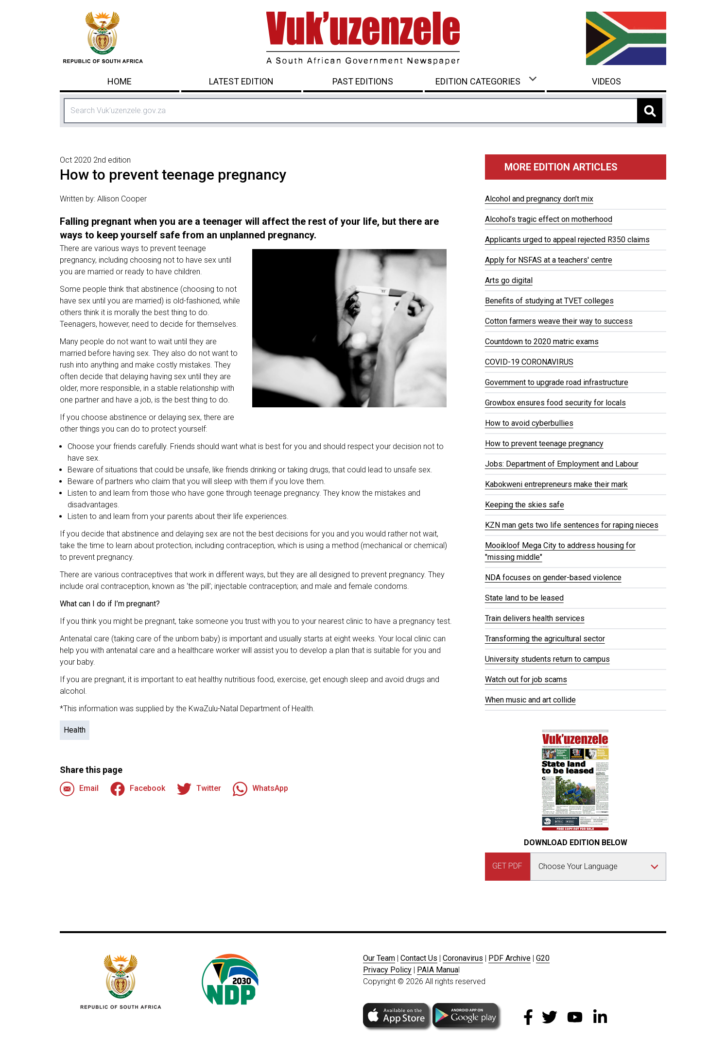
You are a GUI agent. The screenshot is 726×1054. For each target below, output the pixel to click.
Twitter (199, 789)
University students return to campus (547, 659)
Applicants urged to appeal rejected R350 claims (567, 239)
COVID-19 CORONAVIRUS (529, 362)
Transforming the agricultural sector (545, 638)
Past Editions (362, 81)
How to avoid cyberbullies (529, 423)
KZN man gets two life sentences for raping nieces (571, 525)
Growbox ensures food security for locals (555, 402)
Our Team (379, 958)
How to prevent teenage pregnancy (544, 443)
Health (75, 730)
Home (119, 81)
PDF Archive (509, 958)
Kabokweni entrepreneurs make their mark (556, 484)
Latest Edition (241, 81)
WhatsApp (260, 789)
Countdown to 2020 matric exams (542, 341)
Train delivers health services (535, 618)
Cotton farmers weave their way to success (559, 321)
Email (79, 789)
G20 (543, 958)
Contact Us (418, 958)
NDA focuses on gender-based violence (553, 577)
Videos (606, 81)
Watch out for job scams (526, 679)
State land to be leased (524, 597)
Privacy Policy (387, 969)
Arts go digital (509, 280)
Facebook (137, 789)
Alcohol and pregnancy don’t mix (539, 198)
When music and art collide (530, 699)
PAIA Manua (437, 969)
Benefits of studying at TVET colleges (549, 300)
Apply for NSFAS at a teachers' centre (548, 260)
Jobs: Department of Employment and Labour (562, 463)
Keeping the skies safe (524, 504)
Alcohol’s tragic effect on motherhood (548, 219)
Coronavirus (463, 958)
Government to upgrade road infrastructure (556, 382)
